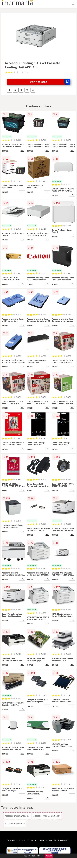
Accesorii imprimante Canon (47, 815)
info (22, 150)
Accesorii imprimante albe (17, 815)
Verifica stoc (50, 82)
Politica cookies (61, 840)
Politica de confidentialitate (39, 840)
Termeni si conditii (16, 840)
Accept (49, 855)
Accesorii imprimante (15, 823)
